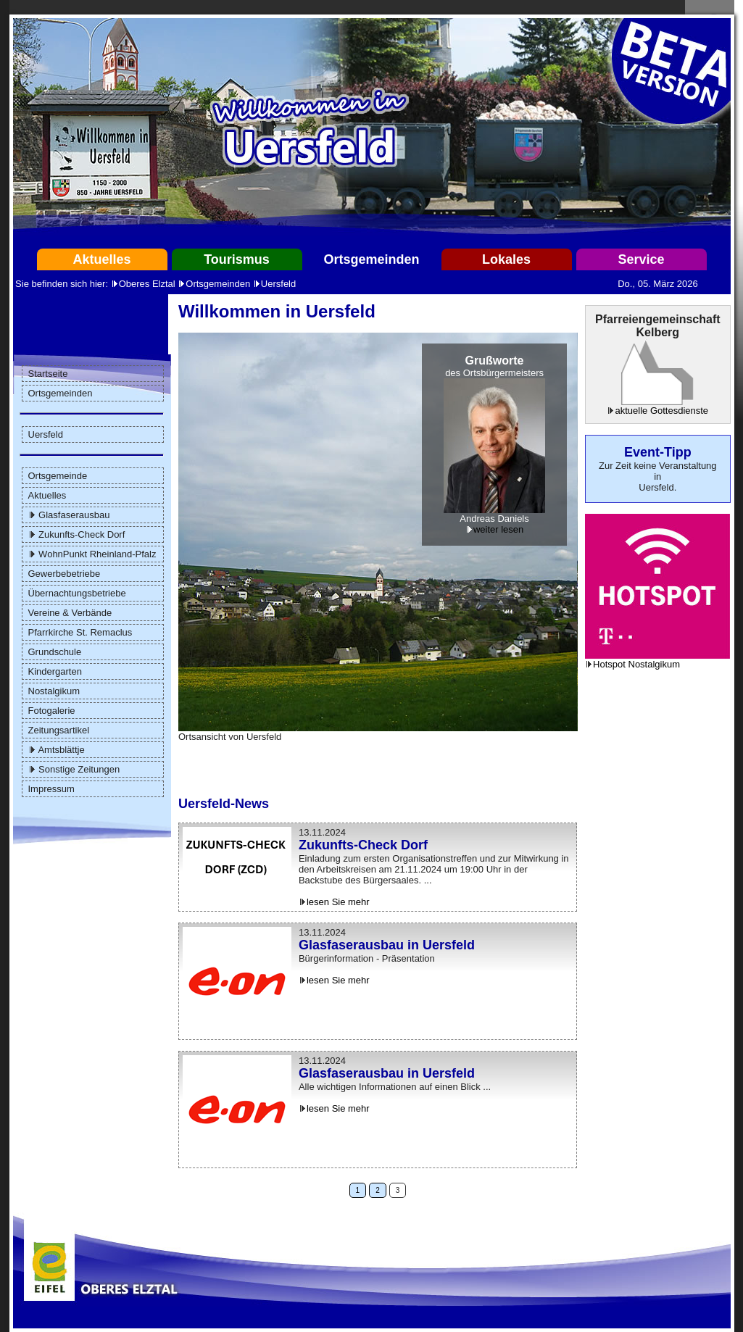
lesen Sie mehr (338, 901)
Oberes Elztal (147, 283)
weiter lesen (498, 529)
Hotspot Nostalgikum (636, 664)
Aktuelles (101, 259)
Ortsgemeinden (371, 259)
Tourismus (237, 259)
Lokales (506, 259)
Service (641, 259)
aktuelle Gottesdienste (661, 410)
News (252, 803)
